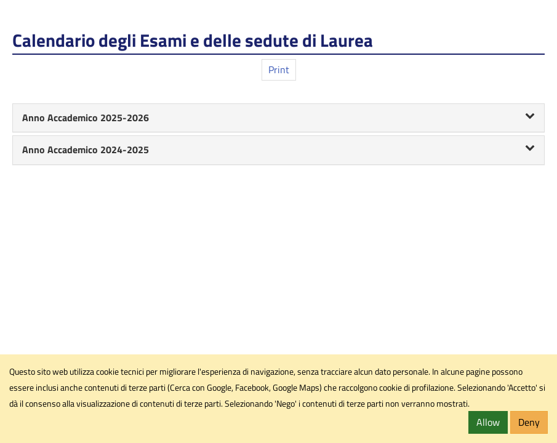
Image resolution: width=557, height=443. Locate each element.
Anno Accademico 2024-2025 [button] (278, 149)
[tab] (278, 118)
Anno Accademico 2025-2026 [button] (278, 117)
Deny (529, 422)
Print (278, 69)
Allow (488, 422)
